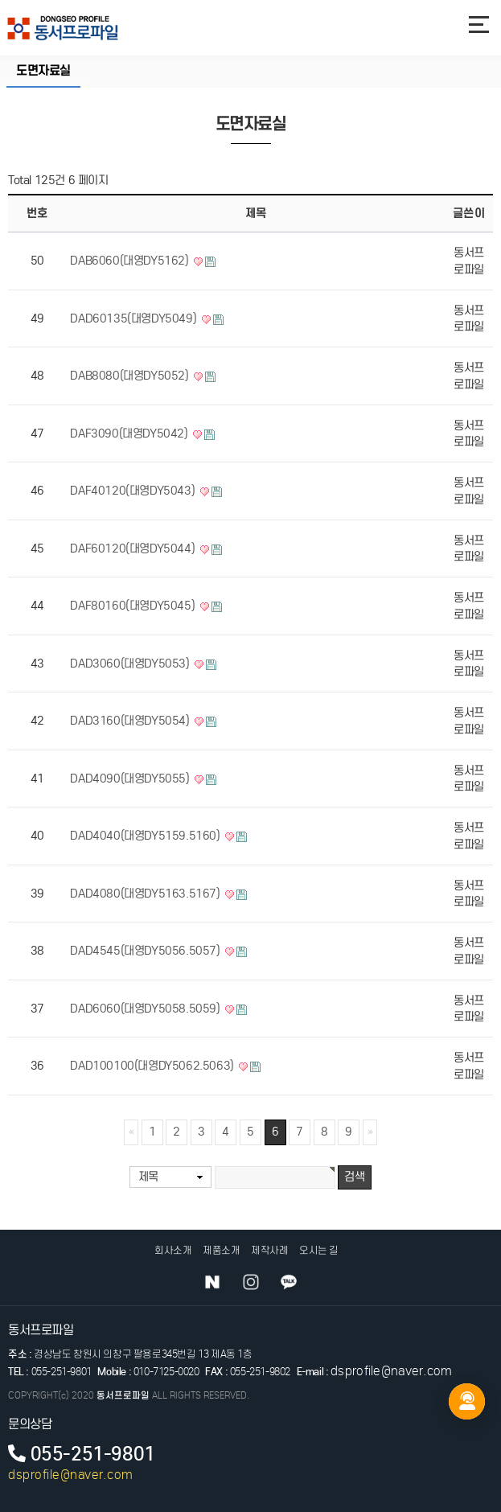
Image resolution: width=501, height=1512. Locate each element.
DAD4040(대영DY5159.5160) (146, 835)
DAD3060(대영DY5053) (131, 663)
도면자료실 (43, 71)
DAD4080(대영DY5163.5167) (146, 893)
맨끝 (370, 1132)
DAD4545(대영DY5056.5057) (146, 950)
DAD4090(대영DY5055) (131, 778)
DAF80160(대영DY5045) (133, 605)
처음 (131, 1132)
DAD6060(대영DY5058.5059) (146, 1008)
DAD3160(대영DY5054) (131, 720)
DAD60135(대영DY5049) (134, 318)
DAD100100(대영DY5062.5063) (153, 1065)
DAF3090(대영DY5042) (130, 433)
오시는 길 (319, 1250)
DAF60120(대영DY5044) (133, 548)
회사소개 (172, 1250)
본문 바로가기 (0, 0)
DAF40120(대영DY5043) (133, 490)
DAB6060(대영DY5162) (130, 260)
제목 (148, 1176)
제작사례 (269, 1250)
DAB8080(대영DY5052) (130, 375)
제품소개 (221, 1250)
